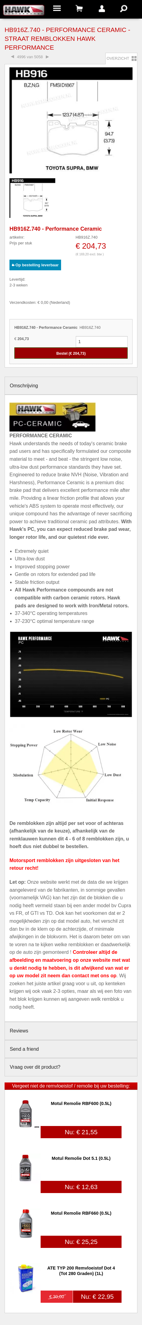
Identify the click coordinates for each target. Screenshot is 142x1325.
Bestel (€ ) (71, 353)
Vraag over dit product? (35, 1067)
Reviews (19, 1030)
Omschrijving (24, 385)
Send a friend (24, 1049)
